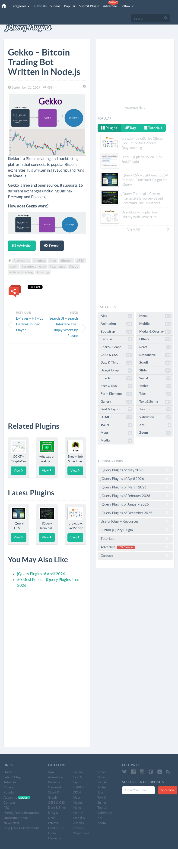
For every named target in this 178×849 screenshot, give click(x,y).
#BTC (80, 260)
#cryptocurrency (34, 266)
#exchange (57, 266)
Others (155, 339)
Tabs (155, 394)
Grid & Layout (116, 409)
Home (7, 772)
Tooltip (155, 409)
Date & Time (116, 363)
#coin (14, 266)
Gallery (116, 402)
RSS (6, 807)
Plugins (109, 128)
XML (155, 425)
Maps (116, 433)
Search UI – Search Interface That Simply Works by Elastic (63, 327)
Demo (51, 246)
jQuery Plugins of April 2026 (41, 573)
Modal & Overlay (155, 332)
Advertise (110, 4)
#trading (43, 272)
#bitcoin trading (21, 272)
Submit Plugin (89, 6)
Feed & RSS (116, 386)
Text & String (155, 402)
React (155, 347)
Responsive (155, 355)
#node (73, 266)
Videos (55, 6)
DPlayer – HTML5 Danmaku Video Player (30, 324)
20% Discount (126, 547)
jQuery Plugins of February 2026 (135, 496)
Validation (155, 417)
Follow (127, 6)
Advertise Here (135, 107)
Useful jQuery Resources (135, 521)
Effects (116, 378)
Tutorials (40, 6)
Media (116, 440)
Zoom (155, 433)
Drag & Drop (116, 370)
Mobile (155, 324)
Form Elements (116, 394)
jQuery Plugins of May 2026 (135, 470)
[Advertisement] (47, 379)
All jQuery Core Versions (21, 828)
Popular (70, 6)
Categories (20, 6)
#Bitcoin (66, 260)
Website (21, 246)
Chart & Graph (116, 347)
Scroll (155, 363)
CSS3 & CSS (116, 355)
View (18, 470)
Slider (155, 370)
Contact (135, 555)
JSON (116, 425)
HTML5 (116, 417)
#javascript (22, 260)
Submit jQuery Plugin (135, 530)
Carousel (116, 339)
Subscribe (167, 790)
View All (148, 229)
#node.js (40, 260)
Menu (155, 316)
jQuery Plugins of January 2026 (135, 504)
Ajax (116, 316)
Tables (155, 386)
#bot (53, 260)
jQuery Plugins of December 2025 (135, 513)
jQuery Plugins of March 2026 (135, 487)
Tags (130, 128)
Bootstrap (116, 332)
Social (155, 378)
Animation (116, 324)
